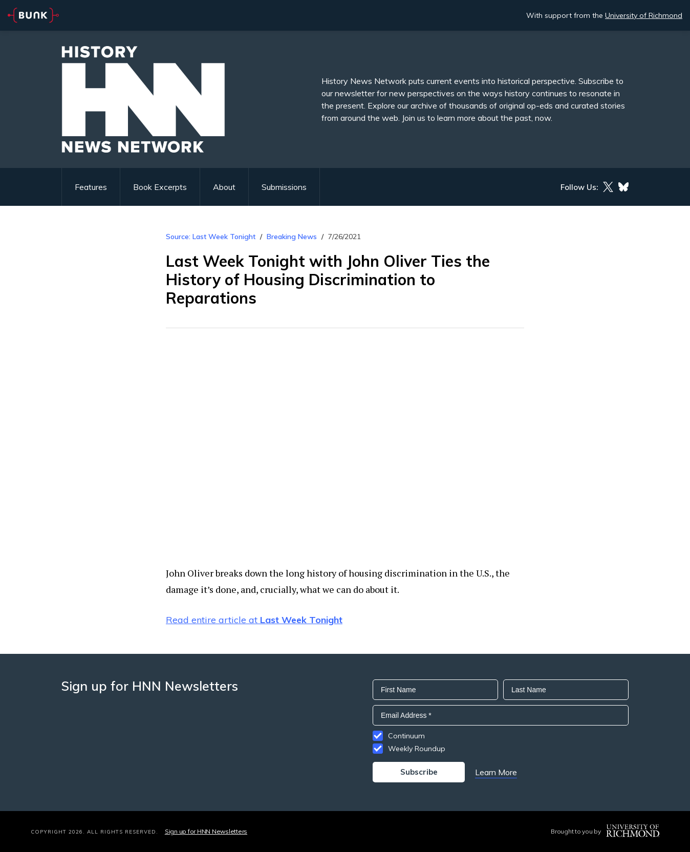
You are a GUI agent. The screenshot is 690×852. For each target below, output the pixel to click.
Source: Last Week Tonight (210, 236)
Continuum (406, 735)
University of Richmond (643, 15)
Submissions (284, 187)
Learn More (496, 772)
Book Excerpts (160, 187)
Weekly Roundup (416, 748)
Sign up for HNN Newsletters (206, 831)
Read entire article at (254, 620)
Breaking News (292, 236)
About (224, 187)
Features (91, 187)
